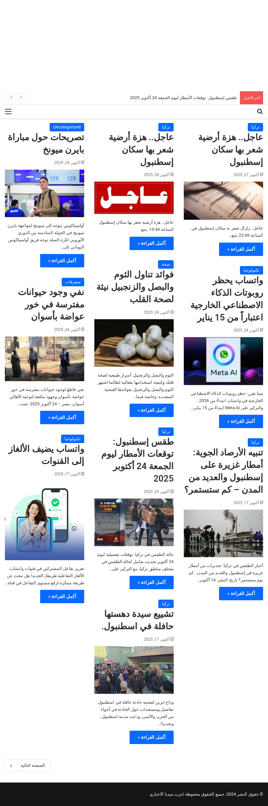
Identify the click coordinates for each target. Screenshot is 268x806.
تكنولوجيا (252, 270)
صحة (166, 264)
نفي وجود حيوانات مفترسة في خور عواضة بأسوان (51, 304)
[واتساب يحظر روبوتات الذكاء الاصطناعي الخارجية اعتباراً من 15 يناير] (223, 361)
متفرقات (73, 281)
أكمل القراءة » (241, 249)
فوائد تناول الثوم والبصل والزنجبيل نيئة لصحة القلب (134, 287)
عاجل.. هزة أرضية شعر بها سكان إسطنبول (230, 149)
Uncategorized (66, 127)
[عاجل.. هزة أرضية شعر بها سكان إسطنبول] (223, 201)
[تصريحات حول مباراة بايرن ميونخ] (44, 193)
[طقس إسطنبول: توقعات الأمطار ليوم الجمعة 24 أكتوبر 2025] (134, 522)
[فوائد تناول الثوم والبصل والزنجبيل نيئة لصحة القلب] (134, 343)
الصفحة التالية (27, 765)
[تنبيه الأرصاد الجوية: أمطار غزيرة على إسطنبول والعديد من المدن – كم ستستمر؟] (223, 533)
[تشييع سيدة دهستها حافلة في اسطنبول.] (134, 670)
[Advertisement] (134, 45)
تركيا (255, 127)
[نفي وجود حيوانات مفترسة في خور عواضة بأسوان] (44, 358)
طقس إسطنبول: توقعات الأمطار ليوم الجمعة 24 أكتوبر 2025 (183, 97)
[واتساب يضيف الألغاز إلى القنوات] (44, 520)
